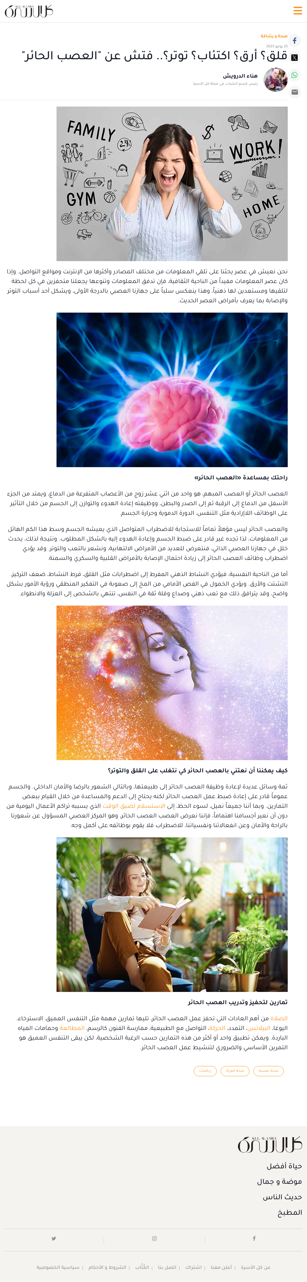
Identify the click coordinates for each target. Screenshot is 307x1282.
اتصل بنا (167, 1268)
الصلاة (279, 1019)
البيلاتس (258, 1029)
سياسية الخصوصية (58, 1268)
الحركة (217, 1029)
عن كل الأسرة (256, 1268)
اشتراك (193, 1268)
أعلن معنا (221, 1268)
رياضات (205, 1071)
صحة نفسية (268, 1071)
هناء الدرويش (240, 77)
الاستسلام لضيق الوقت (133, 807)
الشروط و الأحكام (107, 1268)
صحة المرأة (235, 1071)
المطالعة (72, 1029)
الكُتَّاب (142, 1268)
